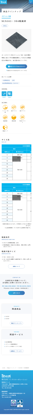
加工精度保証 (8, 348)
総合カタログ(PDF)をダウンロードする (17, 71)
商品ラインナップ (12, 369)
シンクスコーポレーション (3, 2)
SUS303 (7, 322)
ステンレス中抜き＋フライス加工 (13, 353)
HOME (4, 369)
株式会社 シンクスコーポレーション (15, 378)
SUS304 (7, 325)
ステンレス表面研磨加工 (11, 350)
